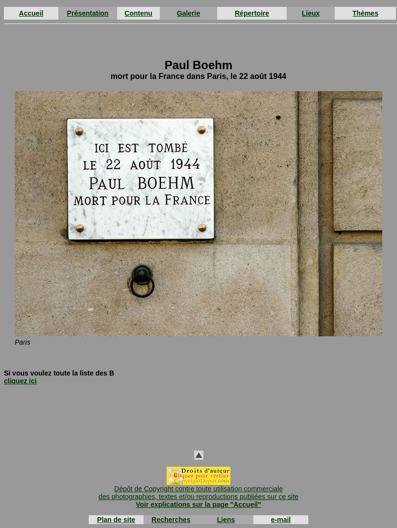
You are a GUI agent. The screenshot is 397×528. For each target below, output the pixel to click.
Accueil (31, 13)
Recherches (170, 520)
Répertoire (252, 13)
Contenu (138, 13)
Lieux (311, 13)
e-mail (281, 520)
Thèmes (365, 13)
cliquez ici (20, 381)
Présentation (88, 13)
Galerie (188, 13)
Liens (226, 520)
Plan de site (116, 520)
